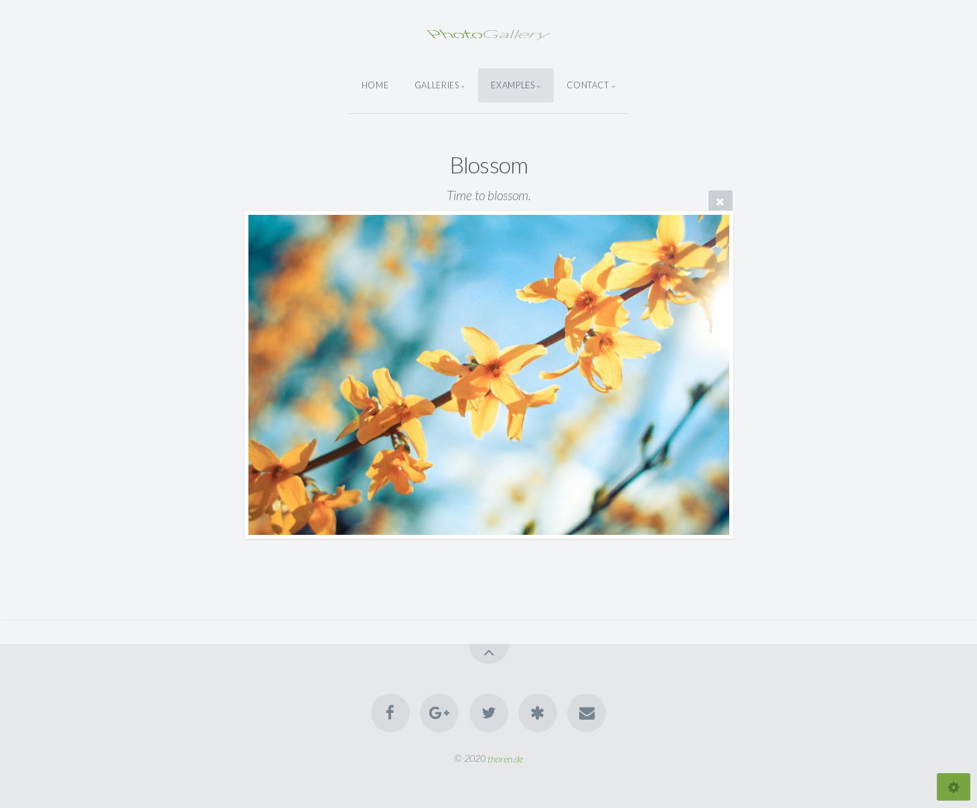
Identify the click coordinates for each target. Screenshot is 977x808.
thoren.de (505, 758)
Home (375, 85)
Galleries (437, 85)
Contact (588, 85)
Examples (512, 85)
